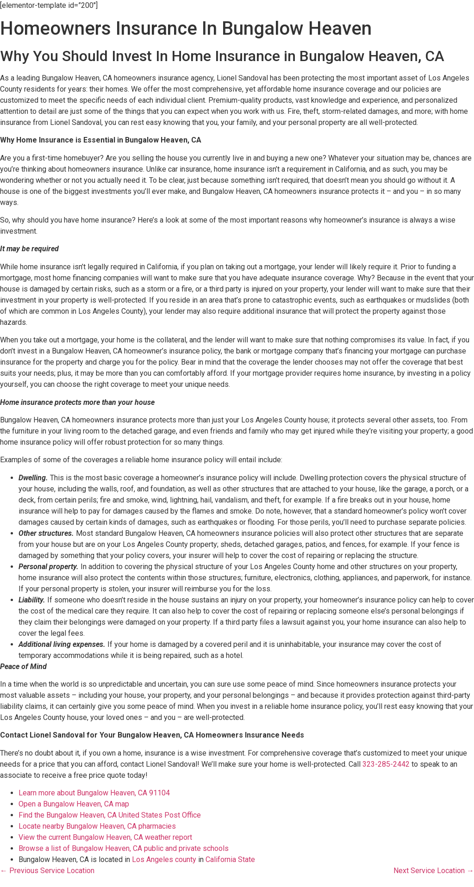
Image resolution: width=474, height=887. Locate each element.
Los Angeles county (164, 859)
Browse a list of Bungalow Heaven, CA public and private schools (124, 848)
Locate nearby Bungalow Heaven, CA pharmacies (97, 826)
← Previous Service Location (47, 870)
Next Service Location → (433, 870)
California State (230, 859)
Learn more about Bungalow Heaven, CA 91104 (94, 792)
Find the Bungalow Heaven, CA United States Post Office (110, 815)
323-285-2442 (386, 764)
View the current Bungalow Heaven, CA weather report (105, 837)
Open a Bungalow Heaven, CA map (74, 804)
